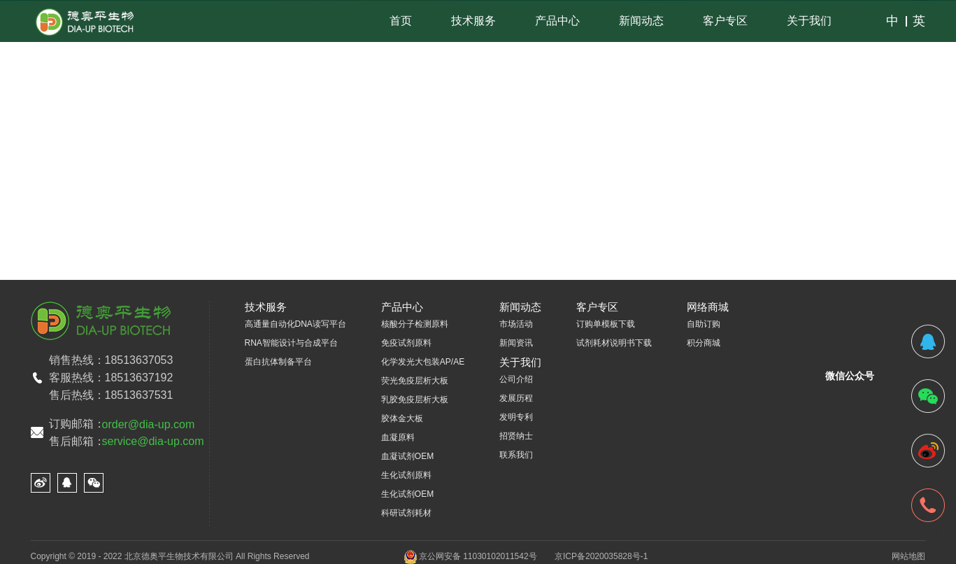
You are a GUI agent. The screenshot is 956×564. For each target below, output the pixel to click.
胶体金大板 (402, 418)
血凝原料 (398, 437)
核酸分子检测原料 (414, 324)
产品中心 (557, 21)
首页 (401, 21)
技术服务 (473, 21)
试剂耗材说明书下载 (614, 343)
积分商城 (703, 343)
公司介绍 (516, 379)
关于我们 (809, 21)
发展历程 (516, 398)
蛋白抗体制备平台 (278, 362)
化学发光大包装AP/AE (422, 362)
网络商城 (708, 307)
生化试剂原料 (406, 475)
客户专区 (725, 21)
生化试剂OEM (407, 494)
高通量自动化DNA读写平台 (295, 324)
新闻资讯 (516, 343)
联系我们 (516, 455)
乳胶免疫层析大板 (414, 399)
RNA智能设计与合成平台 (291, 343)
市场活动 (516, 324)
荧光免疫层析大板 (414, 381)
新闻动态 (641, 21)
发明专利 (516, 417)
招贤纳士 (516, 436)
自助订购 (703, 324)
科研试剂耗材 (406, 513)
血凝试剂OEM (407, 456)
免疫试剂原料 (406, 343)
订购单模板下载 (605, 324)
